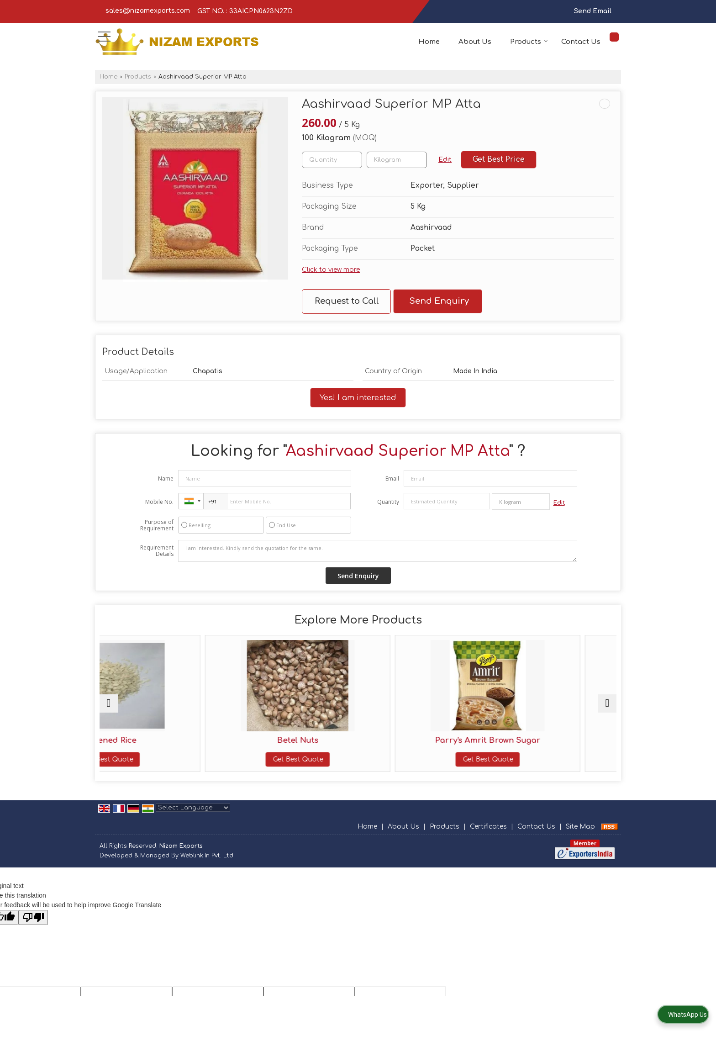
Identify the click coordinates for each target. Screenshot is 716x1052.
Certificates (488, 835)
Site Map (580, 835)
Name (166, 478)
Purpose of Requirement (157, 525)
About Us (474, 42)
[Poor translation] (33, 926)
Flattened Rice (162, 740)
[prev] (109, 708)
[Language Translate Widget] (193, 817)
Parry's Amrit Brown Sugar (423, 740)
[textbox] (397, 160)
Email (392, 478)
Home (429, 42)
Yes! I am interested (358, 397)
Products (529, 42)
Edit (445, 159)
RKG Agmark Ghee (553, 740)
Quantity (388, 502)
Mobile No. (159, 502)
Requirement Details (157, 551)
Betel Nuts (293, 740)
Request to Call (347, 301)
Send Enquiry (439, 301)
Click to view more (331, 269)
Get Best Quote (162, 759)
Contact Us (580, 42)
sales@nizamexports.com (147, 10)
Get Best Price (499, 159)
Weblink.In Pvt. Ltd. (207, 865)
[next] (607, 708)
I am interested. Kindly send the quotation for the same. (377, 551)
